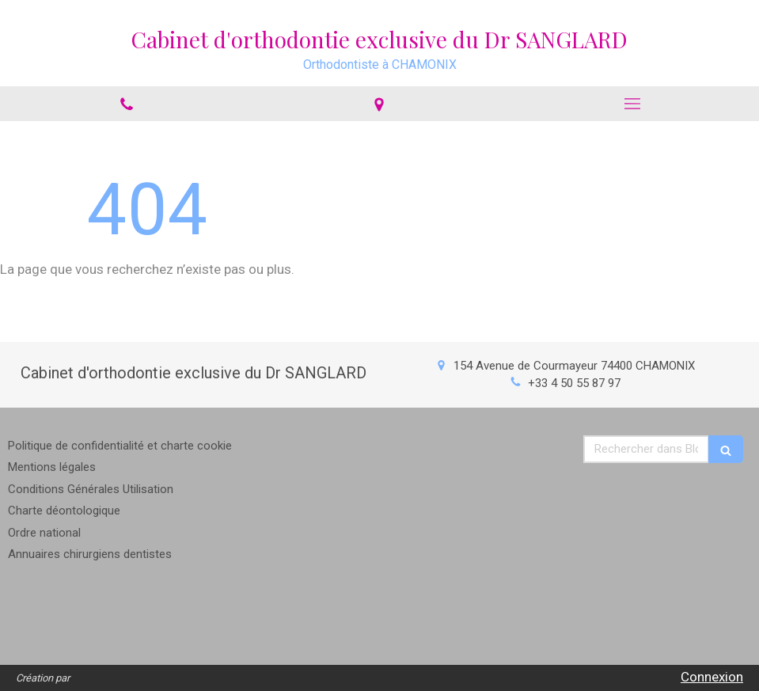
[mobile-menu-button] (632, 104)
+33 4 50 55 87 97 (574, 383)
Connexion (712, 677)
